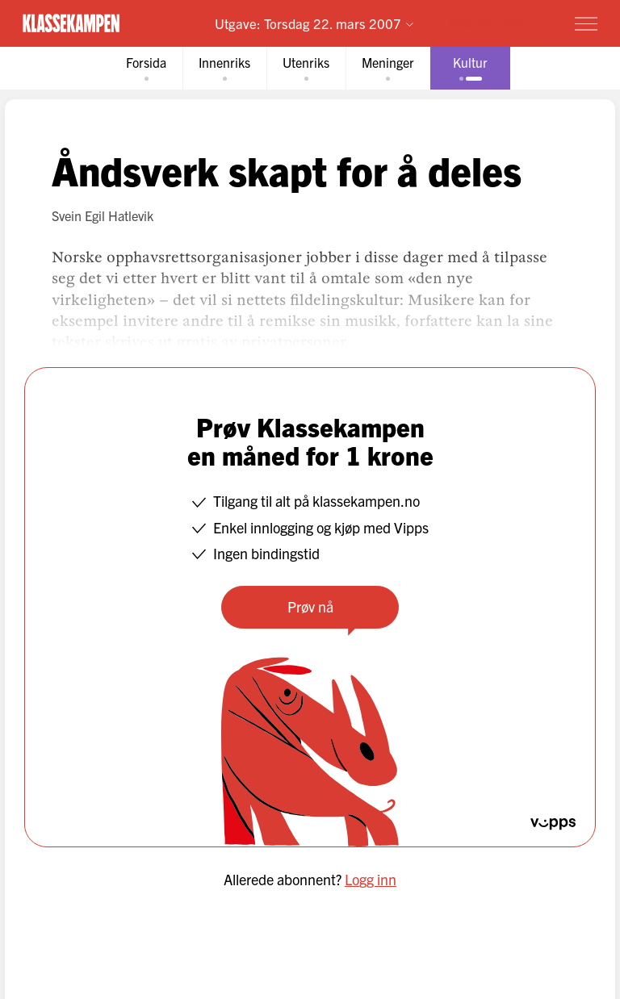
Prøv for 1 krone (492, 23)
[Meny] (586, 23)
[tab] (146, 68)
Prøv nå (310, 606)
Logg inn (370, 879)
